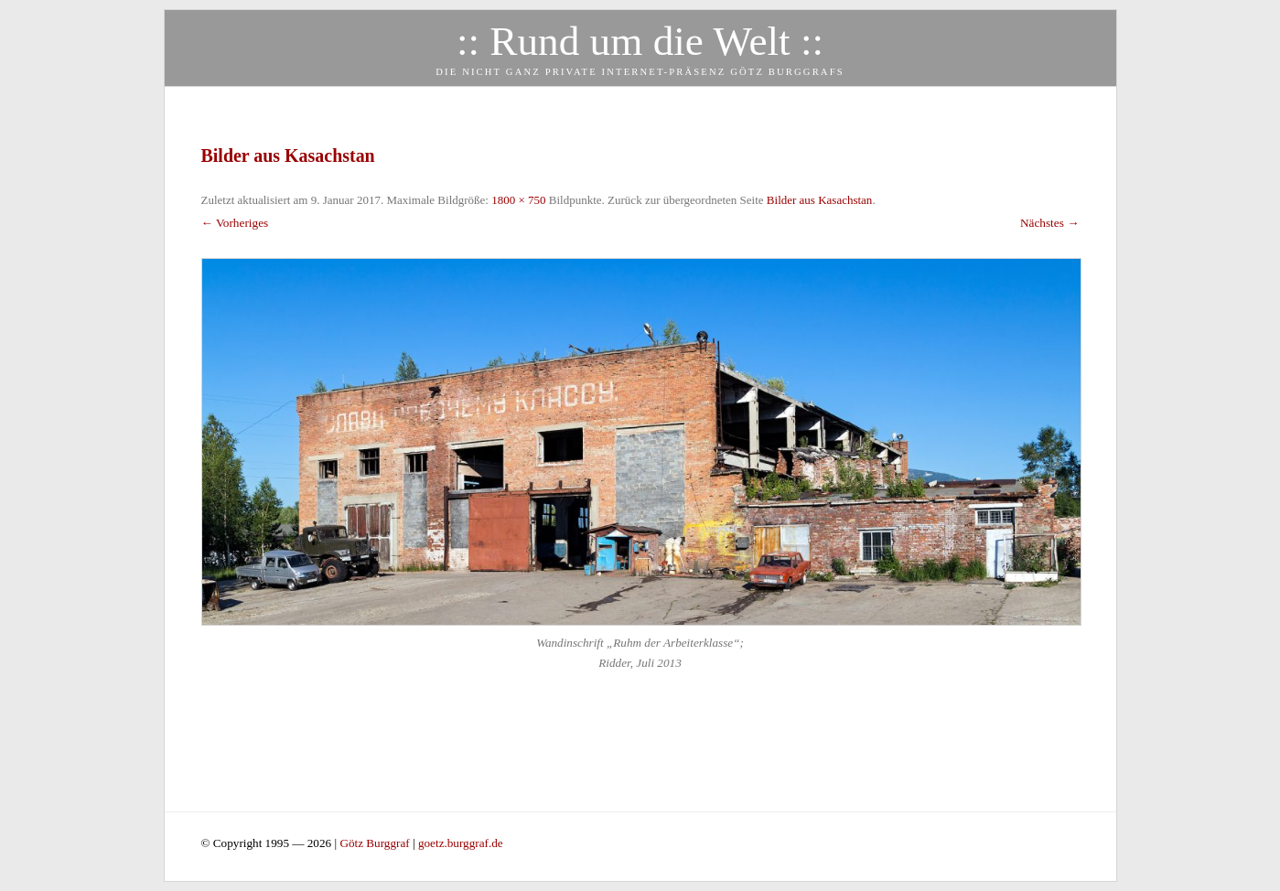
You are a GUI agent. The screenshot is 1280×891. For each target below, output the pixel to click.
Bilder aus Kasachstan (820, 200)
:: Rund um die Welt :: (640, 41)
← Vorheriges (235, 223)
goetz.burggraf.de (460, 843)
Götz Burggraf (376, 843)
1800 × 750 (518, 200)
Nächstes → (1050, 223)
